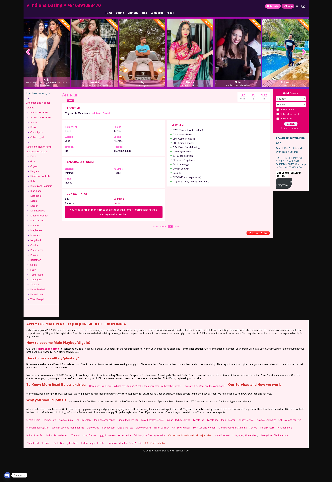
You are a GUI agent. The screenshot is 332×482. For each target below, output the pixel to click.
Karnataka (35, 190)
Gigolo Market (125, 422)
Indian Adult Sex (34, 430)
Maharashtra (37, 215)
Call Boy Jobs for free (289, 415)
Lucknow (112, 438)
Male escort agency (104, 415)
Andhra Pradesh (39, 107)
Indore (84, 438)
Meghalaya (36, 225)
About (170, 6)
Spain (33, 264)
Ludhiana (96, 108)
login (99, 204)
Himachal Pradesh (40, 171)
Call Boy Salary (83, 415)
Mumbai (123, 438)
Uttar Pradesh (37, 284)
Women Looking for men (84, 430)
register (88, 204)
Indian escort (267, 422)
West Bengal (37, 294)
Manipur (35, 220)
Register (272, 6)
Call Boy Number (181, 422)
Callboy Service (246, 415)
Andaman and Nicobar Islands (38, 100)
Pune (131, 438)
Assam (33, 117)
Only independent (287, 109)
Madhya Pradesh (39, 210)
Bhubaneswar (281, 430)
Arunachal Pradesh (40, 112)
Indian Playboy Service (178, 415)
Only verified (284, 113)
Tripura (34, 279)
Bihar (33, 122)
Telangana (36, 274)
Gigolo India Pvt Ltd (128, 415)
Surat (138, 438)
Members (133, 6)
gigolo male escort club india (115, 430)
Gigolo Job (198, 415)
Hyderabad (71, 438)
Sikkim (33, 260)
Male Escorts (228, 415)
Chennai (45, 438)
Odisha (34, 240)
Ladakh (34, 200)
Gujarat (34, 161)
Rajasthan (35, 255)
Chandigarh (36, 127)
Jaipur (93, 438)
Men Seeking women (204, 422)
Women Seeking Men (37, 422)
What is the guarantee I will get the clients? (158, 381)
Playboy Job (108, 422)
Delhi (33, 151)
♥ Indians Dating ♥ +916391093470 (63, 5)
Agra (240, 430)
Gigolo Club (93, 422)
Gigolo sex (212, 415)
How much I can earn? (100, 381)
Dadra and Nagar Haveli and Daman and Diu (39, 144)
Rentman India (284, 422)
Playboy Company (266, 415)
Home (108, 6)
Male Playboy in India (226, 430)
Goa (32, 156)
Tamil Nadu (36, 269)
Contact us (157, 6)
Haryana (34, 166)
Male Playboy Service (152, 415)
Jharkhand (35, 186)
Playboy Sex (49, 415)
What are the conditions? (212, 381)
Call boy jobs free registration (150, 430)
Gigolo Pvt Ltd (143, 422)
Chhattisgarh (37, 132)
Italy (32, 176)
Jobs (144, 6)
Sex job (253, 422)
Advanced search (290, 123)
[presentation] (28, 47)
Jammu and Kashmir (41, 181)
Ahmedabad (251, 430)
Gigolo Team (33, 415)
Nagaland (35, 235)
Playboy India (65, 415)
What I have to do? (124, 381)
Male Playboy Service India (232, 422)
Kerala (33, 195)
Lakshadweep (37, 205)
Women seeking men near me (68, 422)
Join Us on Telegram (284, 178)
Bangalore (267, 430)
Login (288, 6)
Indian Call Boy (161, 422)
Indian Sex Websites (57, 430)
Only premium (285, 104)
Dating (120, 6)
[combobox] (291, 93)
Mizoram (35, 230)
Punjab (106, 108)
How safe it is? (190, 381)
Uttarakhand (37, 289)
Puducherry (36, 245)
